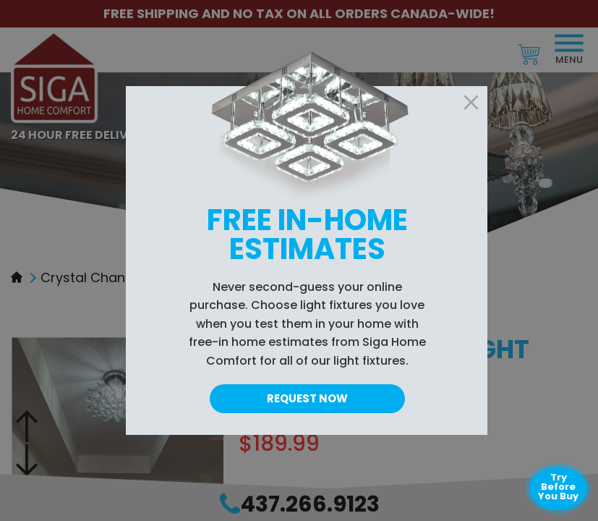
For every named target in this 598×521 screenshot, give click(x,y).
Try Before (558, 487)
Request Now (307, 398)
